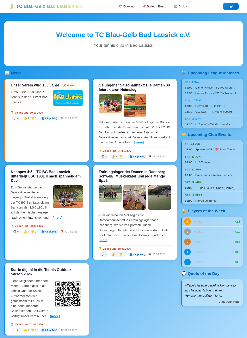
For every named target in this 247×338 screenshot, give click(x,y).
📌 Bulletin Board (154, 6)
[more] (139, 142)
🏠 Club (179, 6)
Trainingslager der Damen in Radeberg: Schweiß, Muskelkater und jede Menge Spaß (133, 176)
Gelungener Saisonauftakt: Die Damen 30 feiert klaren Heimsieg (134, 87)
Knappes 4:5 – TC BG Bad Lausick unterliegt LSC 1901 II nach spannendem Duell (46, 176)
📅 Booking (126, 6)
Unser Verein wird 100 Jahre (35, 85)
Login (230, 6)
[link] (44, 118)
